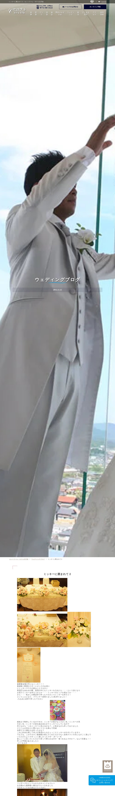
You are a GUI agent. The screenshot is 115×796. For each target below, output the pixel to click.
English (103, 1)
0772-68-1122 (46, 8)
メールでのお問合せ (70, 7)
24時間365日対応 (104, 780)
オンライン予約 (95, 7)
